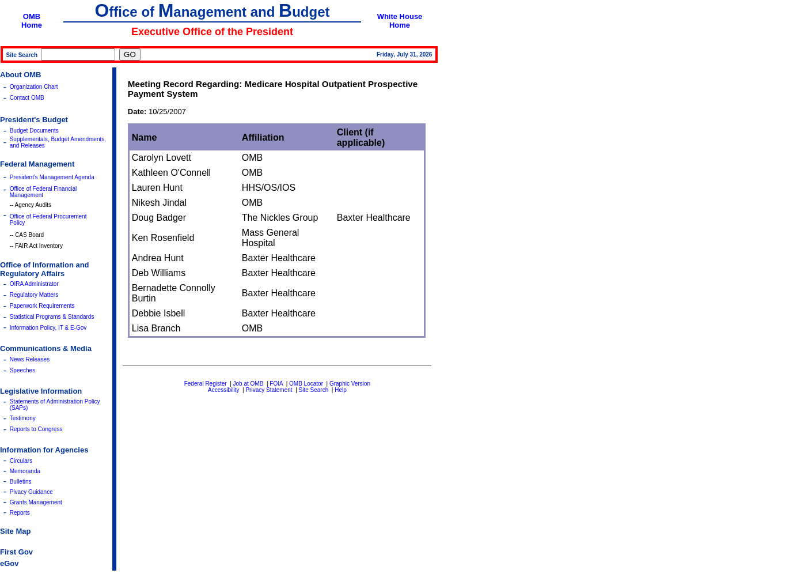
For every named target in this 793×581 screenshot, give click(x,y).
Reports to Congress (36, 429)
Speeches (22, 370)
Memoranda (25, 471)
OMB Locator (306, 383)
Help (341, 390)
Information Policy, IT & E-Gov (48, 328)
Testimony (23, 418)
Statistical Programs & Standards (52, 317)
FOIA (276, 383)
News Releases (30, 359)
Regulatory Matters (34, 295)
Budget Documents (34, 130)
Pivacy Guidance (31, 492)
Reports (20, 513)
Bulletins (21, 481)
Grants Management (36, 502)
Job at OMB (248, 383)
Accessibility (223, 390)
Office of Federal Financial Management (43, 192)
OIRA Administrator (34, 284)
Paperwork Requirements (42, 306)
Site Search (314, 390)
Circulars (21, 461)
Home (31, 25)
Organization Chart (34, 87)
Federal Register (205, 383)
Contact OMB (27, 98)
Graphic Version (349, 383)
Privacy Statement (268, 390)
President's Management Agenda (52, 177)
